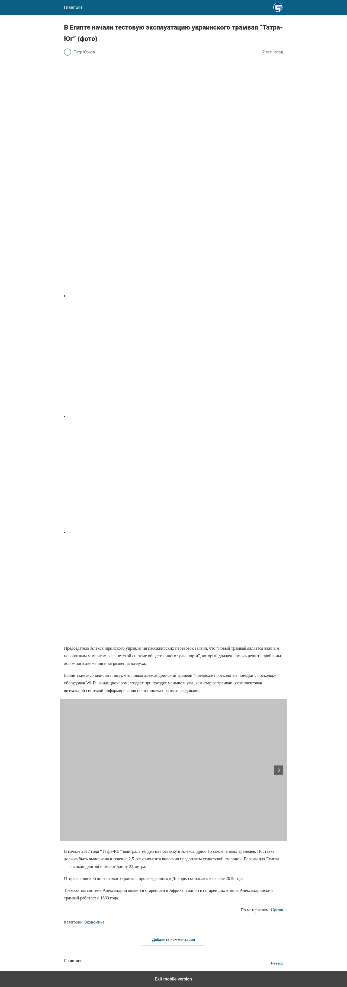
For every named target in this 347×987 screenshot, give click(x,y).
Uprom (277, 910)
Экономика (94, 922)
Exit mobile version (173, 979)
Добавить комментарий (173, 939)
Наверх (277, 963)
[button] (278, 770)
